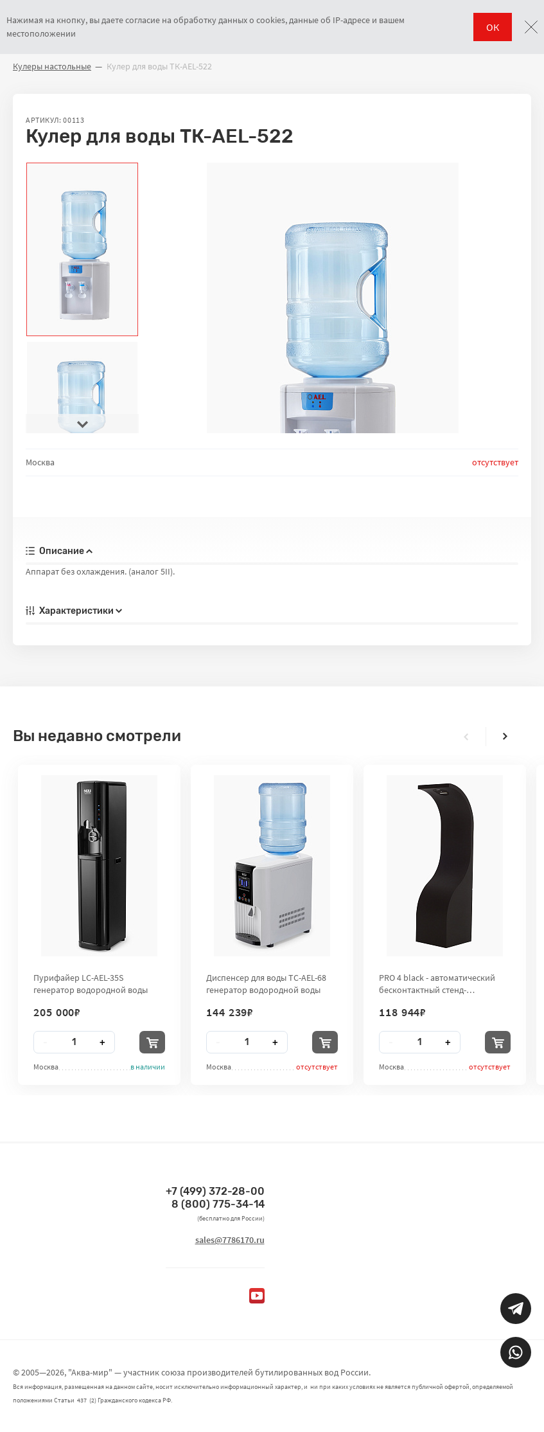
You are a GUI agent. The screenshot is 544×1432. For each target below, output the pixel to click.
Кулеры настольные (52, 66)
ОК (492, 27)
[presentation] (82, 423)
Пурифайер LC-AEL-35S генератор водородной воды (90, 983)
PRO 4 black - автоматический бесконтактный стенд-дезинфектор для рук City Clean (441, 983)
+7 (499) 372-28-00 (215, 1191)
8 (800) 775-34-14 (218, 1204)
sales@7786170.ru (230, 1240)
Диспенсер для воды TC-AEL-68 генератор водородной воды (266, 983)
